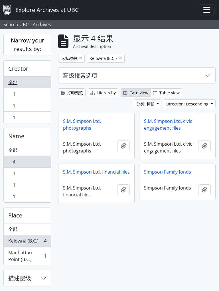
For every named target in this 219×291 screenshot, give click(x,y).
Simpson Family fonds (167, 172)
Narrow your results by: (27, 44)
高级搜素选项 (80, 75)
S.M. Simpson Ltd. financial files (96, 172)
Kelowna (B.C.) (27, 242)
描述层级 (19, 278)
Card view (135, 92)
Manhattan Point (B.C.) (27, 255)
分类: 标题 (146, 104)
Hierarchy (103, 92)
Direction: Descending (188, 104)
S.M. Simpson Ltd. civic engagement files (168, 124)
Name (16, 136)
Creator (18, 68)
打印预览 (72, 92)
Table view (166, 92)
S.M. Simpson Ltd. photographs (82, 124)
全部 (12, 82)
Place (15, 215)
